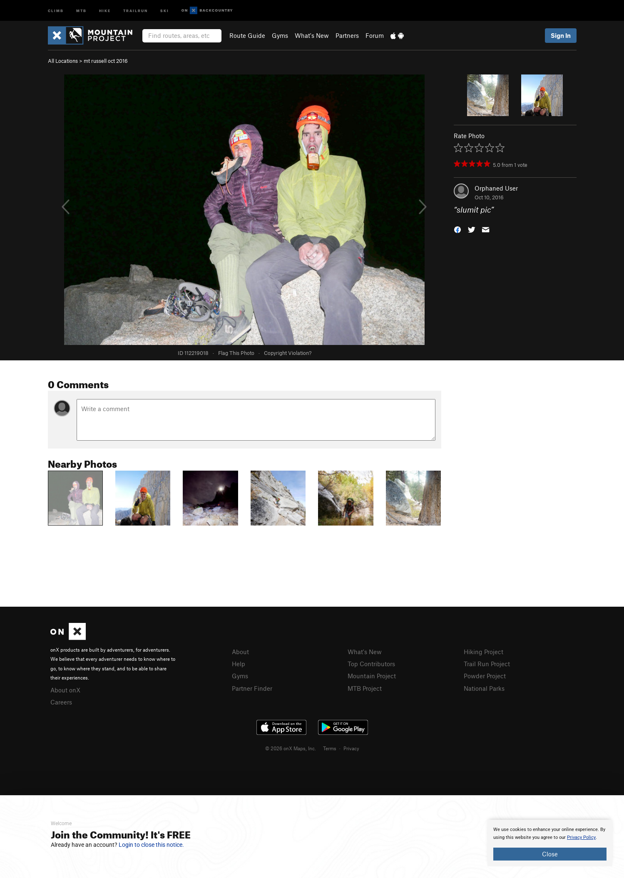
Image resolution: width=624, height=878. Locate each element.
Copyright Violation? (287, 353)
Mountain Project (372, 676)
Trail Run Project (487, 663)
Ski (164, 10)
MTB (81, 10)
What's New (312, 35)
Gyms (280, 35)
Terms (329, 748)
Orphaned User (496, 188)
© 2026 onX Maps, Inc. (290, 748)
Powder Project (485, 676)
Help (238, 663)
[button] (457, 229)
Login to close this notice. (151, 844)
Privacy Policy (581, 837)
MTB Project (365, 688)
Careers (61, 702)
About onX (65, 690)
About (240, 651)
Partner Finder (252, 688)
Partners (347, 35)
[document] (550, 843)
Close (550, 854)
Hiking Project (483, 651)
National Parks (484, 688)
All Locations (63, 60)
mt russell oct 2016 (106, 60)
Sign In (561, 35)
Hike (105, 10)
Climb (56, 10)
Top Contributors (371, 663)
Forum (374, 35)
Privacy (351, 748)
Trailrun (135, 10)
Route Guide (247, 35)
